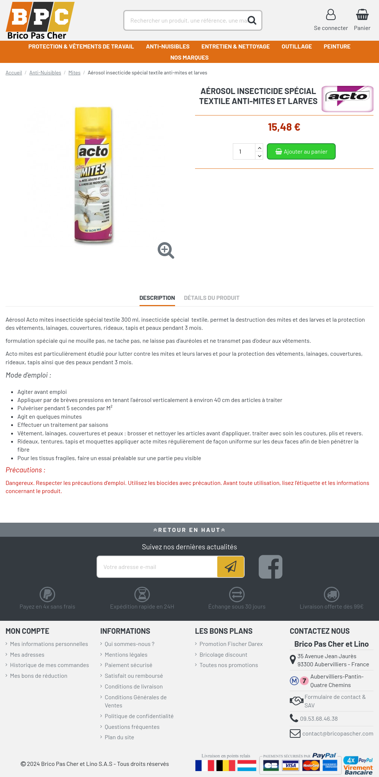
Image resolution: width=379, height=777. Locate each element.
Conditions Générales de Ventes (136, 701)
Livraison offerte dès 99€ (331, 606)
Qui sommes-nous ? (129, 643)
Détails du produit (211, 297)
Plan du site (119, 736)
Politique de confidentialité (139, 715)
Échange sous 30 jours (237, 606)
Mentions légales (126, 654)
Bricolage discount (223, 654)
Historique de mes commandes (49, 664)
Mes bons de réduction (38, 675)
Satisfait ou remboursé (134, 675)
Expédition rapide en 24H (142, 606)
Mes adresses (27, 654)
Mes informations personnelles (49, 643)
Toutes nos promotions (228, 664)
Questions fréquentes (132, 726)
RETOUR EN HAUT (189, 529)
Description (157, 297)
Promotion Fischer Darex (231, 643)
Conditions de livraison (134, 686)
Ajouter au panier (301, 151)
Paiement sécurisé (128, 664)
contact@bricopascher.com (337, 733)
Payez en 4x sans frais (47, 606)
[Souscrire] (230, 566)
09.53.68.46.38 (319, 718)
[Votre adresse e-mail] (157, 566)
